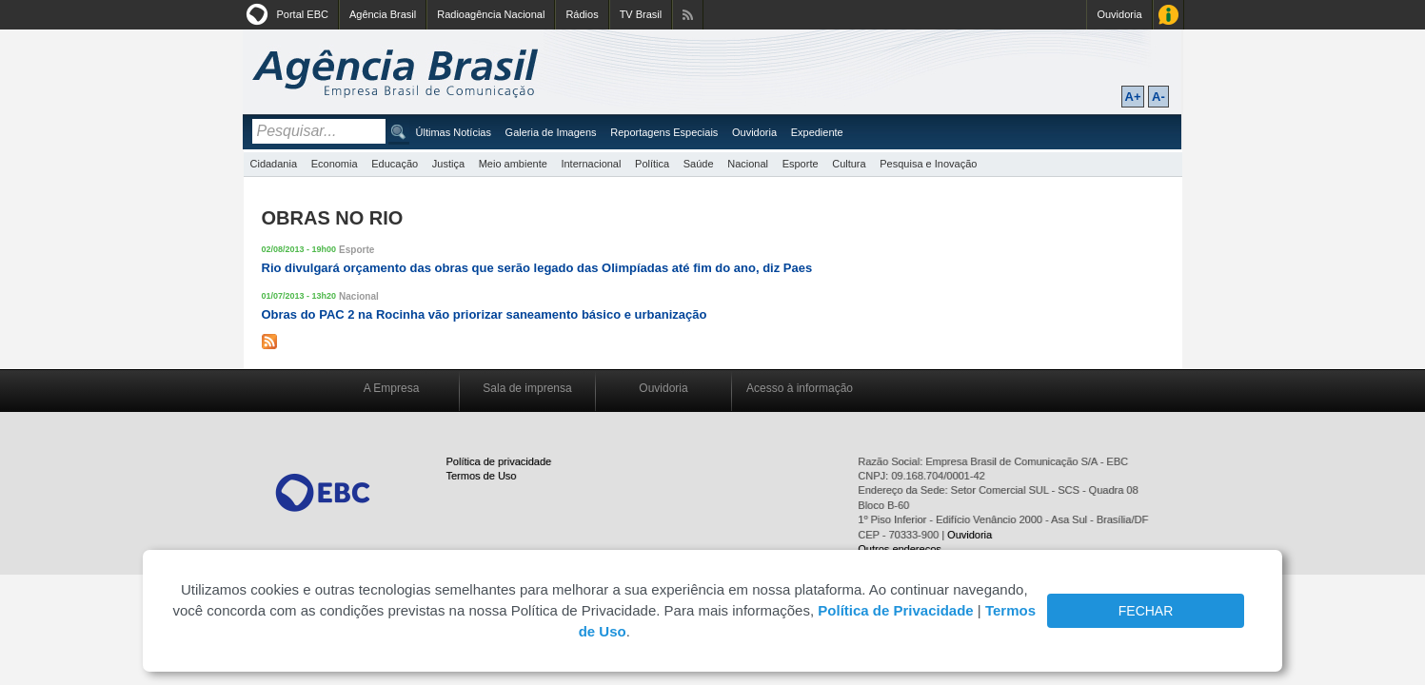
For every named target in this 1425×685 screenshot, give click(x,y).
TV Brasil (641, 14)
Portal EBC (302, 14)
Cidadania (274, 163)
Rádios (581, 14)
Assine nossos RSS (688, 14)
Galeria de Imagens (551, 132)
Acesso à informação (799, 388)
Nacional (747, 163)
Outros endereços (899, 549)
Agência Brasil (382, 14)
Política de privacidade (499, 461)
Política (652, 163)
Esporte (800, 163)
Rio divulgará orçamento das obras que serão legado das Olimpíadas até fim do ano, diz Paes (537, 268)
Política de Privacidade (895, 610)
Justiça (448, 163)
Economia (334, 163)
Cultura (848, 163)
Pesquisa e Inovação (928, 163)
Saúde (698, 163)
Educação (394, 163)
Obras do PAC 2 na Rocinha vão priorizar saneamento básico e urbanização (484, 314)
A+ (1133, 96)
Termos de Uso (481, 475)
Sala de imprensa (527, 388)
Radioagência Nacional (490, 14)
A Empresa (392, 388)
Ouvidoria (1119, 14)
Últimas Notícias (453, 132)
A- (1158, 96)
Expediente (817, 132)
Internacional (591, 163)
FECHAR (1146, 610)
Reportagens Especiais (664, 132)
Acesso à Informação (1168, 14)
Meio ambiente (513, 163)
